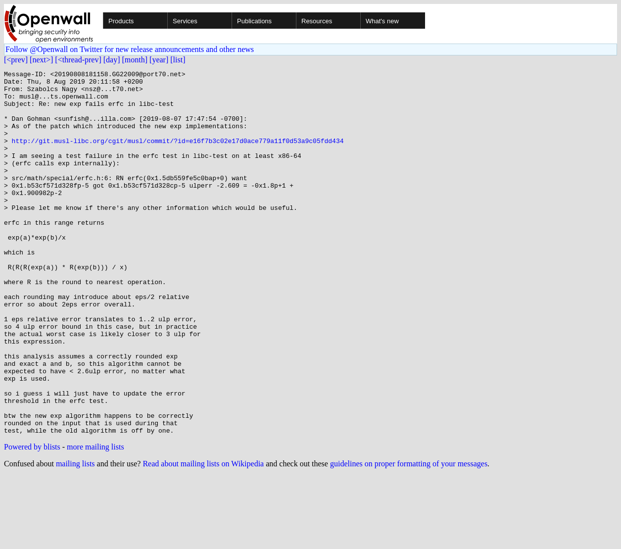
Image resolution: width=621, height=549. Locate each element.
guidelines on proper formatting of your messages (408, 536)
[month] (135, 59)
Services (185, 21)
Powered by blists (32, 519)
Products (121, 21)
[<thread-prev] (78, 59)
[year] (158, 59)
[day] (111, 59)
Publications (254, 21)
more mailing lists (95, 519)
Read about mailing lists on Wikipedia (203, 536)
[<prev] (16, 59)
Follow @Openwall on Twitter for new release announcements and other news (129, 49)
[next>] (41, 59)
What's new (382, 21)
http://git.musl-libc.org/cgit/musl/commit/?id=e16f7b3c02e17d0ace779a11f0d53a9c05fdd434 (178, 155)
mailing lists (75, 536)
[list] (177, 59)
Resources (316, 21)
